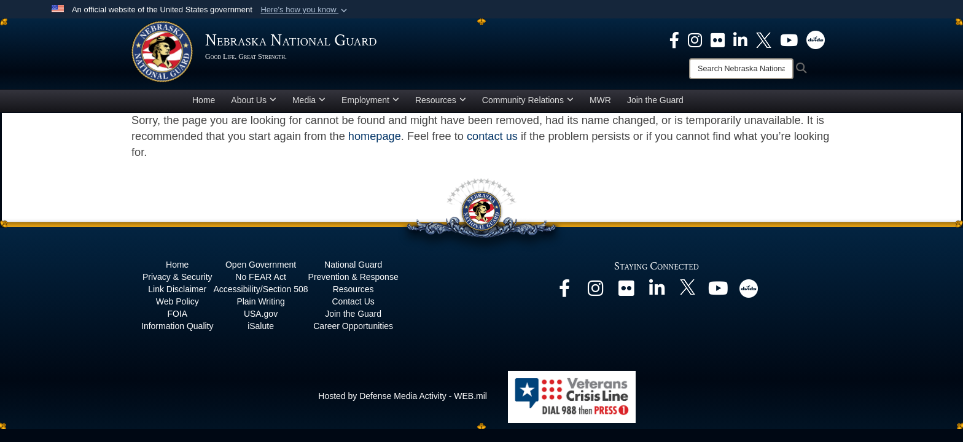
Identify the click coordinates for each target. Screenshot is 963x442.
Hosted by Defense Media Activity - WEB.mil (402, 396)
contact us (492, 136)
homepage (374, 136)
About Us (253, 100)
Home (203, 100)
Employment (370, 100)
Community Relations (528, 100)
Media (309, 100)
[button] (304, 10)
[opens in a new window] (674, 39)
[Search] (741, 68)
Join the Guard (655, 100)
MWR (600, 100)
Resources (440, 100)
